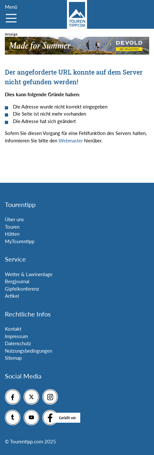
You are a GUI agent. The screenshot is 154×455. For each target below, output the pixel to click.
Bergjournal (17, 281)
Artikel (12, 296)
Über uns (14, 219)
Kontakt (13, 329)
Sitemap (13, 358)
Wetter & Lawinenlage (28, 274)
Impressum (16, 336)
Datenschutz (18, 343)
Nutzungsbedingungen (28, 351)
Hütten (12, 234)
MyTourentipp (19, 241)
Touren (12, 227)
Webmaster (71, 140)
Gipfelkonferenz (22, 289)
